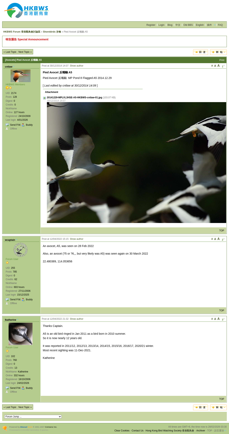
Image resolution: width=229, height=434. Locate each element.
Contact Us (137, 430)
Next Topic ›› (25, 52)
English (200, 25)
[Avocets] (10, 60)
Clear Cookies (121, 430)
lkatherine (10, 320)
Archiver (200, 430)
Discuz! (23, 427)
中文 (178, 25)
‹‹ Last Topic (9, 52)
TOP (221, 230)
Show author (76, 65)
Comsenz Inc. (51, 427)
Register (150, 25)
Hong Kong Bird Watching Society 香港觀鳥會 (170, 430)
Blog (170, 25)
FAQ (220, 25)
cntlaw (8, 66)
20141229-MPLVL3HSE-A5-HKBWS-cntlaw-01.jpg (74, 97)
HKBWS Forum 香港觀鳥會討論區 (21, 31)
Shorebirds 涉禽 (52, 31)
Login (161, 25)
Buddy (29, 124)
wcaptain (10, 240)
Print (221, 60)
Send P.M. (15, 124)
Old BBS (188, 25)
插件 (209, 25)
